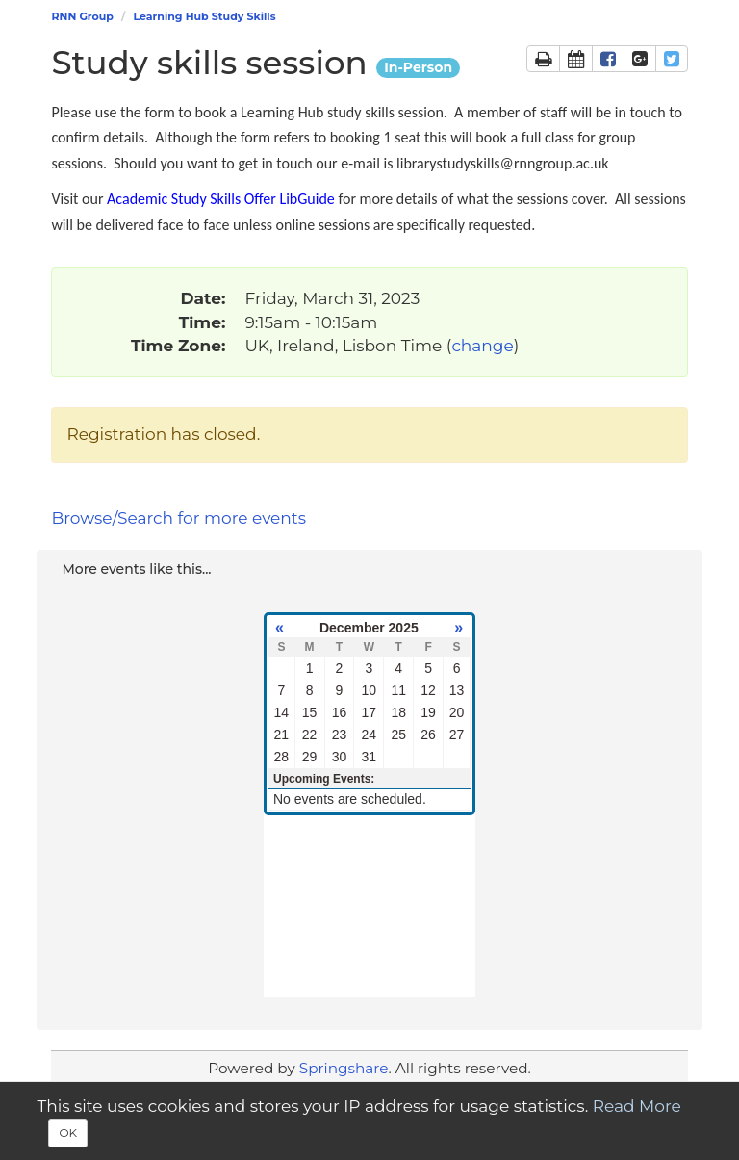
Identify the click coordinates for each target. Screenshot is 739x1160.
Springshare (344, 1068)
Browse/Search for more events (178, 518)
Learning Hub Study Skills (204, 16)
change (482, 345)
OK (68, 1132)
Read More (637, 1106)
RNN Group (82, 16)
